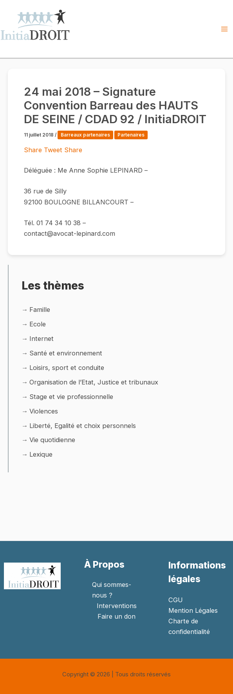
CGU (175, 600)
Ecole (37, 324)
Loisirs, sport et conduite (66, 368)
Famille (39, 309)
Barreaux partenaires (85, 135)
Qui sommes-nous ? (111, 590)
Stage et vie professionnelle (71, 397)
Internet (41, 338)
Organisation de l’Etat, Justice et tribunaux (93, 382)
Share (34, 150)
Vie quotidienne (52, 440)
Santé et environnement (65, 353)
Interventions (117, 606)
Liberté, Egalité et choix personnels (82, 426)
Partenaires (130, 135)
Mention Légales (193, 610)
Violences (43, 411)
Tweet (54, 150)
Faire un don (116, 616)
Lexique (40, 454)
